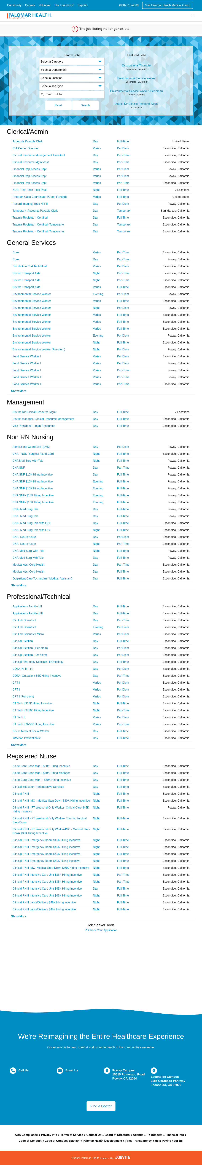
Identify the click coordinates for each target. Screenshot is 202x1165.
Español (83, 5)
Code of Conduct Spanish (62, 1140)
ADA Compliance (26, 1134)
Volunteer (45, 5)
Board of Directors (117, 1134)
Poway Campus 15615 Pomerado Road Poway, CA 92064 (128, 1074)
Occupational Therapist (136, 65)
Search (85, 105)
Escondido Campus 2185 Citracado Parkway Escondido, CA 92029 (168, 1081)
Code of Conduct (30, 1140)
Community (14, 5)
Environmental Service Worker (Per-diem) (136, 91)
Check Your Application (101, 930)
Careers (30, 5)
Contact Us (93, 1134)
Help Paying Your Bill (169, 1140)
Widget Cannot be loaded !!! (101, 969)
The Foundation (64, 5)
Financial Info (175, 1134)
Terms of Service (71, 1134)
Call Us (23, 1070)
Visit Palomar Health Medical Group (167, 5)
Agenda (138, 1134)
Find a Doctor (101, 1106)
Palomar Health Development (102, 1140)
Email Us (71, 1070)
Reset (58, 105)
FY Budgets (154, 1134)
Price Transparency (138, 1140)
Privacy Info (49, 1134)
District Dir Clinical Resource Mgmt (136, 103)
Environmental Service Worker (136, 78)
